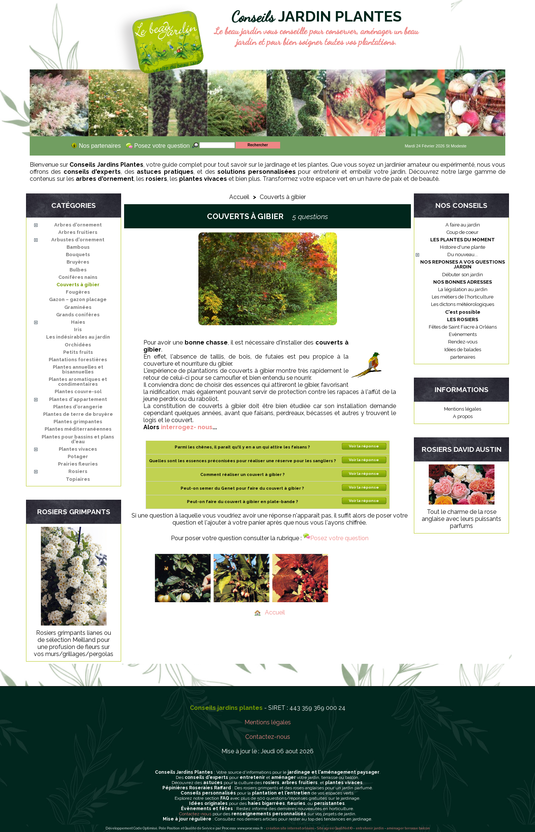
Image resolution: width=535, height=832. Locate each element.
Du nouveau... (462, 254)
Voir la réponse (364, 446)
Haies (78, 322)
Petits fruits (78, 352)
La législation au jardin (462, 289)
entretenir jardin (370, 828)
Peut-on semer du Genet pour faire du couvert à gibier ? (242, 488)
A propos (463, 416)
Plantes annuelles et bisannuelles (78, 369)
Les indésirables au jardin (78, 337)
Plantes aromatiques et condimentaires (78, 381)
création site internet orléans (290, 828)
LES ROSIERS (462, 319)
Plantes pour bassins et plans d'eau (78, 439)
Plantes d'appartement (78, 399)
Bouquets (78, 254)
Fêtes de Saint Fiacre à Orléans (463, 327)
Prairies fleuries (78, 464)
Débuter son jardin (462, 274)
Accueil (239, 196)
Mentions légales (462, 409)
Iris (78, 329)
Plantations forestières (78, 359)
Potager (78, 456)
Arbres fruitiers (77, 232)
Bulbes (78, 270)
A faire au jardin (462, 225)
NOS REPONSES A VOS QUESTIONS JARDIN (462, 264)
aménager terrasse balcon (408, 828)
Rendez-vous (462, 342)
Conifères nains (77, 277)
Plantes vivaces (78, 449)
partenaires (462, 357)
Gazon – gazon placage (78, 299)
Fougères (78, 292)
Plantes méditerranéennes (78, 429)
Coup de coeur (463, 232)
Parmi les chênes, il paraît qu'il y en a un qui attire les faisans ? (242, 447)
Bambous (78, 247)
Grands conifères (78, 314)
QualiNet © (344, 828)
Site (320, 828)
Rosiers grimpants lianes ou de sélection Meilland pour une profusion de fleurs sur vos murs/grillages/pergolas (73, 643)
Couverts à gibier (78, 284)
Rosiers (77, 471)
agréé (329, 828)
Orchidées (78, 345)
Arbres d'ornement (78, 225)
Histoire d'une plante (462, 247)
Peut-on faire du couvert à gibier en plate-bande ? (242, 501)
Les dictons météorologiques (462, 304)
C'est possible (462, 312)
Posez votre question (336, 538)
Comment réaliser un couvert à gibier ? (242, 474)
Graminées (77, 307)
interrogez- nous (187, 427)
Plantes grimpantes (78, 421)
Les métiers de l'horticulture (462, 297)
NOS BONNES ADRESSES (462, 282)
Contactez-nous (267, 736)
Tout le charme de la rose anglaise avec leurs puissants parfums (461, 518)
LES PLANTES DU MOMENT (462, 239)
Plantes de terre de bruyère (78, 414)
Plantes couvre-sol (78, 391)
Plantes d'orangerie (78, 407)
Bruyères (78, 262)
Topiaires (78, 479)
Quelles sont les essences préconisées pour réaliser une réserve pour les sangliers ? (242, 461)
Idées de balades (462, 349)
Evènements (463, 334)
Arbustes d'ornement (77, 239)
